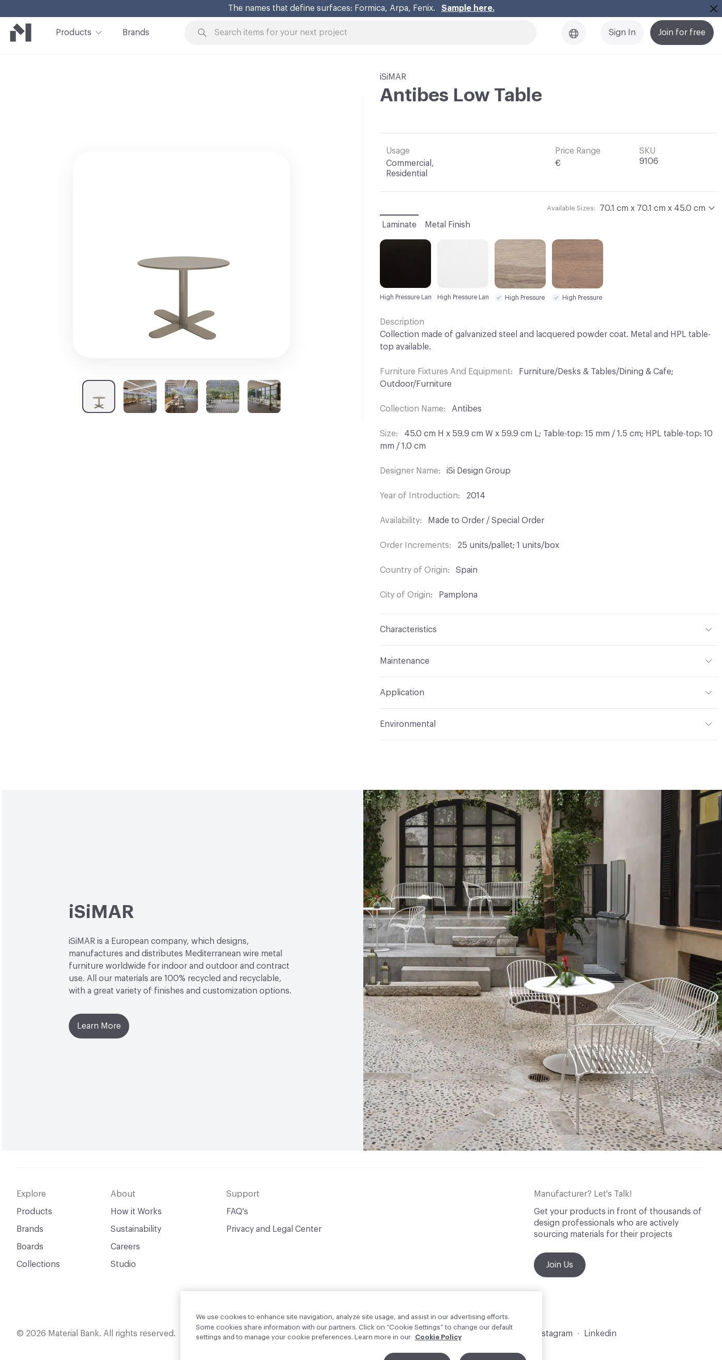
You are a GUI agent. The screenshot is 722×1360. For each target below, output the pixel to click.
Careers (125, 1247)
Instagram (553, 1334)
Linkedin (600, 1334)
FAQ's (237, 1212)
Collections (38, 1264)
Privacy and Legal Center (273, 1229)
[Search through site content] (366, 33)
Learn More (99, 1026)
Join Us (559, 1265)
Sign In (622, 32)
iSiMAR (393, 77)
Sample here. (468, 8)
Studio (123, 1264)
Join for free (681, 32)
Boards (30, 1247)
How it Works (136, 1212)
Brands (135, 32)
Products (73, 31)
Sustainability (136, 1229)
